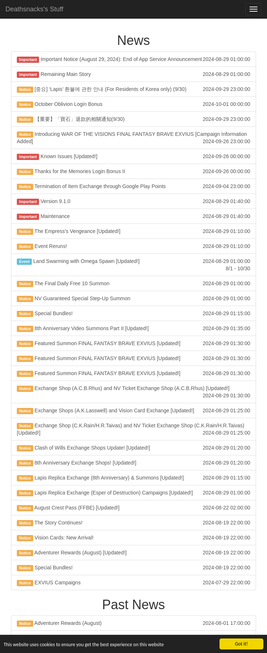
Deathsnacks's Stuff (34, 9)
